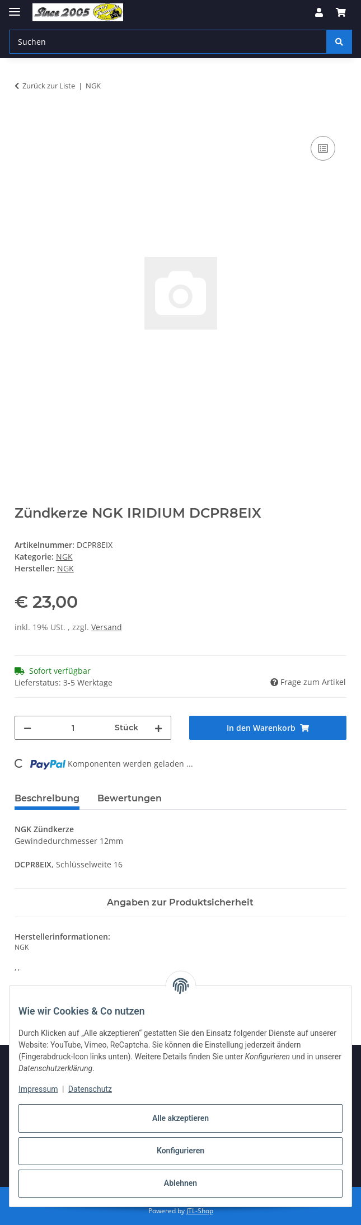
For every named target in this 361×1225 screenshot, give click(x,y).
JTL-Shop (199, 1210)
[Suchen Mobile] (168, 42)
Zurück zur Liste (48, 86)
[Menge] (73, 727)
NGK (64, 556)
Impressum (38, 1089)
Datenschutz (90, 1089)
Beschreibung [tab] (47, 798)
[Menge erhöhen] (158, 727)
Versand (106, 627)
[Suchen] (339, 42)
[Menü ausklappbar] (14, 7)
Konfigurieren (180, 1150)
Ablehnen (180, 1183)
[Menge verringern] (27, 727)
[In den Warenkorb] (23, 121)
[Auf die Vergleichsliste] (323, 148)
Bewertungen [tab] (129, 798)
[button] (319, 12)
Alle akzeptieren (180, 1118)
